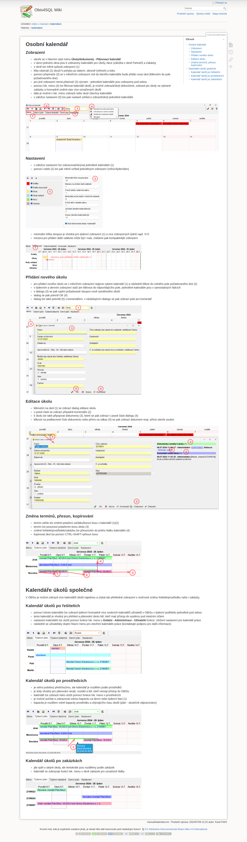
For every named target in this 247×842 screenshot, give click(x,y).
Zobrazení (196, 48)
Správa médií (203, 13)
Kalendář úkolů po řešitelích (205, 72)
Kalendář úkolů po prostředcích (207, 76)
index (34, 24)
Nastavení (196, 52)
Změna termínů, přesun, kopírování (203, 63)
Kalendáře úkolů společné (202, 68)
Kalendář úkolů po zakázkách (206, 79)
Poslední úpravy (185, 13)
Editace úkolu (198, 59)
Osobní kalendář (197, 44)
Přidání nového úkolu (202, 55)
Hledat (225, 8)
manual (44, 24)
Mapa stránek (220, 13)
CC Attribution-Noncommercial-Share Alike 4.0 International (176, 829)
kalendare (55, 24)
